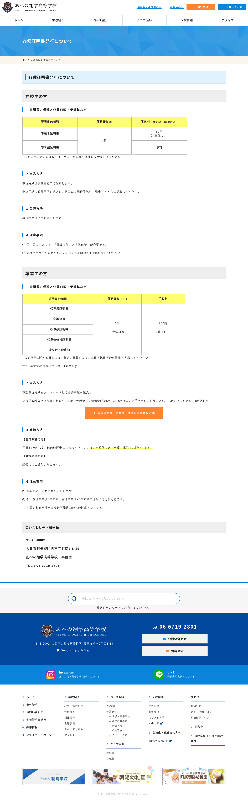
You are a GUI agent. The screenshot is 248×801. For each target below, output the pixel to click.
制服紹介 (69, 719)
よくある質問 (157, 719)
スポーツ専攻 (119, 736)
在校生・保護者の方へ (167, 734)
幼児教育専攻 (119, 722)
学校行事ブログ (200, 718)
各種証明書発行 (37, 721)
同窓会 (199, 727)
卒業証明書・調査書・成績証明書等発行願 (126, 413)
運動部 (110, 754)
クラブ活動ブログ (201, 713)
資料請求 (177, 652)
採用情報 (32, 729)
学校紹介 (58, 20)
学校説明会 (155, 707)
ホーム (18, 20)
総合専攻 (117, 731)
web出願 (154, 724)
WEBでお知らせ (159, 742)
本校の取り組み (73, 730)
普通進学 (111, 713)
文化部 (110, 760)
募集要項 (154, 713)
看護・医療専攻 (121, 718)
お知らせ (196, 707)
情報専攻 (117, 727)
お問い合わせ (177, 639)
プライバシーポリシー (41, 736)
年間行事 (69, 713)
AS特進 (111, 707)
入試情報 (187, 20)
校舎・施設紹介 (73, 707)
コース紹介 (100, 20)
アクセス (228, 20)
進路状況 (69, 724)
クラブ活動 (144, 20)
